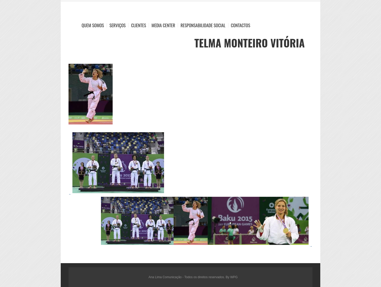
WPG (234, 277)
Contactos (240, 25)
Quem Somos (93, 25)
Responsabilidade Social (203, 25)
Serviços (118, 25)
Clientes (138, 25)
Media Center (163, 25)
